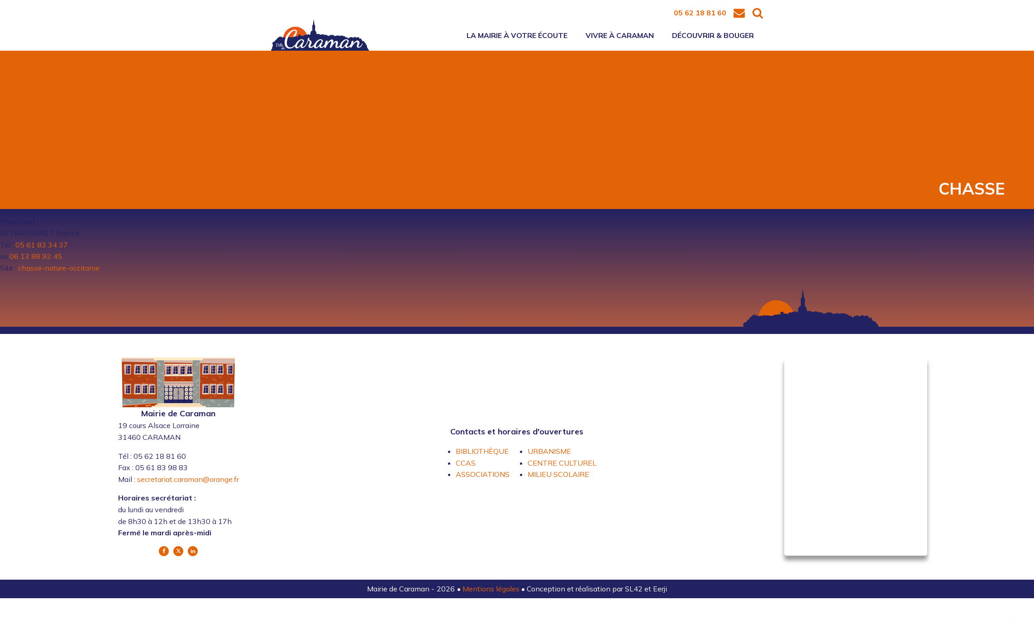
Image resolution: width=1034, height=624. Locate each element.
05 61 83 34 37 (41, 244)
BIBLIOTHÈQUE (482, 451)
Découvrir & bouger (713, 35)
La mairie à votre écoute (517, 35)
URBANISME (549, 451)
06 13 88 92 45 (36, 256)
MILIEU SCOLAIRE (558, 474)
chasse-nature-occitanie (59, 267)
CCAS (466, 462)
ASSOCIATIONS (483, 474)
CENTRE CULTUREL (562, 462)
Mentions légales (491, 588)
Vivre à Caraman (620, 35)
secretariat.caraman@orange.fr (188, 479)
